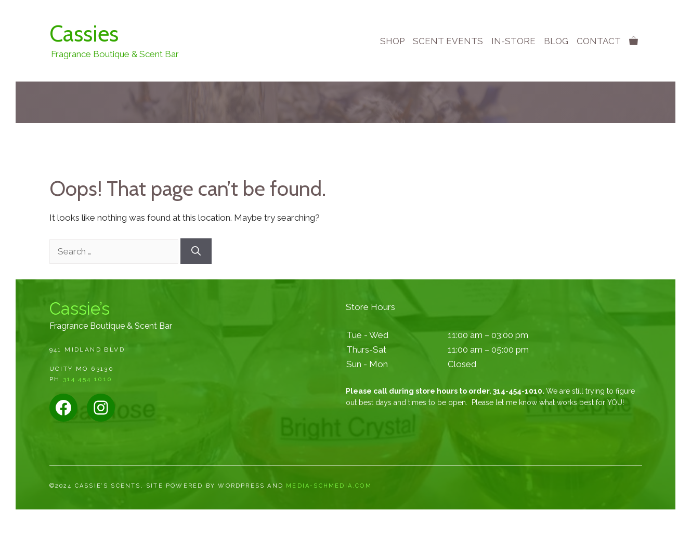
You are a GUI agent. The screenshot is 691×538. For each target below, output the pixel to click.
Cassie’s (79, 309)
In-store (513, 41)
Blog (556, 41)
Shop (392, 41)
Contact (599, 41)
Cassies (84, 33)
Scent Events (448, 41)
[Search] (196, 251)
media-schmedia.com (329, 485)
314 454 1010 (88, 379)
